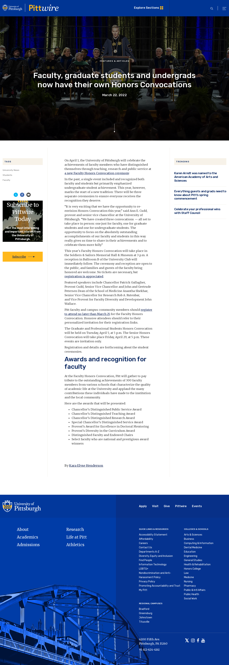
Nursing (188, 581)
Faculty (6, 180)
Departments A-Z (149, 551)
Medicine (189, 577)
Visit (155, 506)
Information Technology (153, 564)
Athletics (75, 544)
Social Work (190, 598)
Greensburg (145, 613)
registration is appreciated (84, 276)
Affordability (146, 538)
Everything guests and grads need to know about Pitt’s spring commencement (200, 194)
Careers (143, 543)
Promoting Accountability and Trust (159, 585)
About (23, 529)
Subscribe (19, 256)
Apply (143, 506)
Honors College (192, 568)
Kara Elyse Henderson (86, 466)
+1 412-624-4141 (149, 649)
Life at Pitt (76, 537)
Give (167, 506)
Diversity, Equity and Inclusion (156, 556)
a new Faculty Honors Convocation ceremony (97, 173)
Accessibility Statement (153, 534)
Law (186, 573)
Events (197, 506)
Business (189, 538)
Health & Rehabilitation (197, 564)
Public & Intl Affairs (194, 590)
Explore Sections (146, 7)
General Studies (193, 560)
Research (75, 529)
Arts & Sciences (193, 534)
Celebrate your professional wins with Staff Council (197, 211)
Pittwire (181, 506)
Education (190, 551)
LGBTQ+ (143, 568)
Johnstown (145, 617)
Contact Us (145, 547)
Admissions (28, 544)
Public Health (191, 594)
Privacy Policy (147, 581)
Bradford (144, 609)
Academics (27, 537)
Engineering (190, 556)
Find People (145, 560)
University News (11, 170)
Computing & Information (198, 543)
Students (7, 175)
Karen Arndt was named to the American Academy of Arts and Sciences (196, 176)
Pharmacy (190, 585)
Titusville (144, 621)
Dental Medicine (193, 547)
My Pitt (143, 590)
